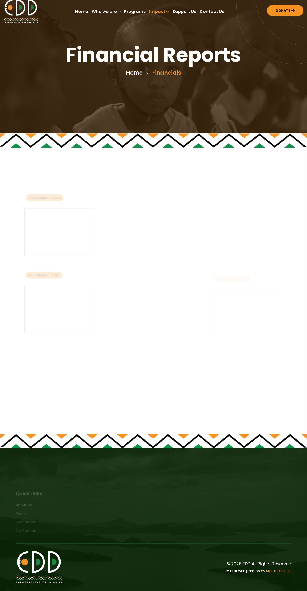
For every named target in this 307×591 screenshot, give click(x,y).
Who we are (106, 11)
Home (81, 11)
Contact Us (212, 11)
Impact (159, 11)
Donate (285, 10)
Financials (166, 73)
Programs (135, 11)
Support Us (184, 11)
